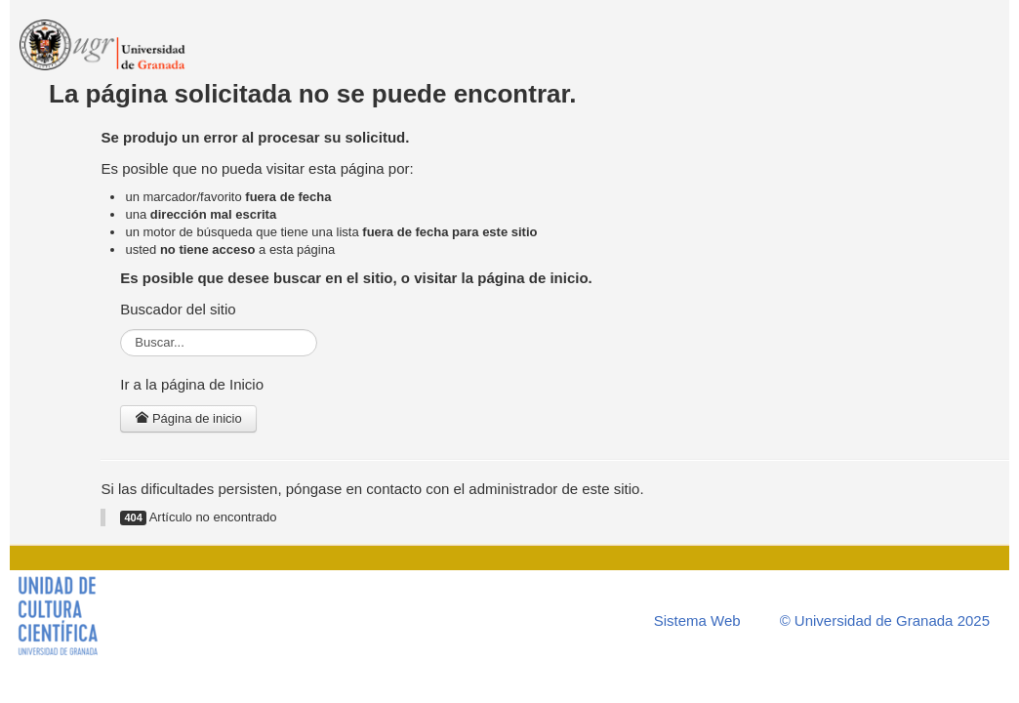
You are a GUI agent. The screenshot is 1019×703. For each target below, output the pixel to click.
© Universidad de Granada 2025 (885, 620)
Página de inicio (188, 418)
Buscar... (120, 329)
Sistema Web (697, 620)
